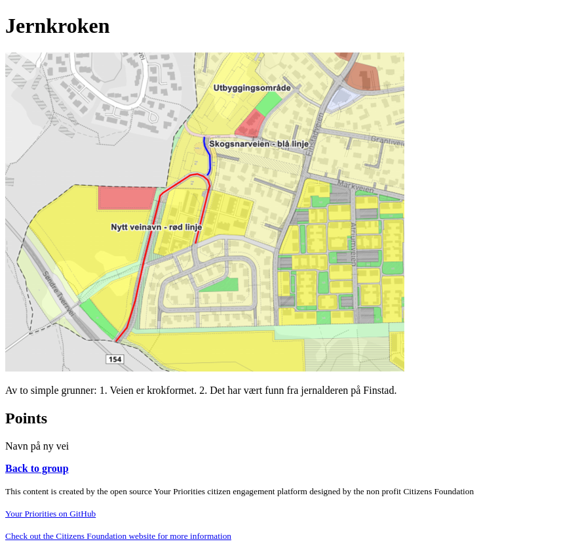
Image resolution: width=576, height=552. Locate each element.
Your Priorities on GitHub (50, 514)
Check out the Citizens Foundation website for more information (118, 536)
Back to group (37, 468)
